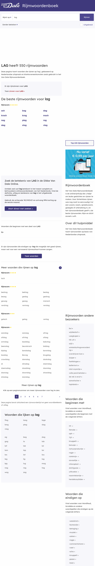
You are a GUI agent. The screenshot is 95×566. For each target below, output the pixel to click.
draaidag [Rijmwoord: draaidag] (47, 373)
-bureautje (73, 525)
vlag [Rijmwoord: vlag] (45, 125)
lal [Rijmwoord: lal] (43, 446)
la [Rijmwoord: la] (24, 441)
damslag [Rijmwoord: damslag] (26, 359)
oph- (71, 433)
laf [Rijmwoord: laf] (6, 446)
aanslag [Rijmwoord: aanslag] (4, 333)
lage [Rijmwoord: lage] (44, 420)
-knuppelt (73, 555)
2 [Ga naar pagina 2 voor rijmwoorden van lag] (20, 396)
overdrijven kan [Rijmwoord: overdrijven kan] (76, 354)
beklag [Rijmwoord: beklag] (25, 292)
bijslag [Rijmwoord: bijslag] (4, 350)
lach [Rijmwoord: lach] (3, 278)
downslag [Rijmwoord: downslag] (26, 373)
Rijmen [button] (87, 17)
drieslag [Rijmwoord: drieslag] (4, 377)
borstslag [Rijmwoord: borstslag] (47, 350)
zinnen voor (16, 91)
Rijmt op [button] (6, 17)
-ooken (72, 536)
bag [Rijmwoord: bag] (24, 110)
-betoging (73, 528)
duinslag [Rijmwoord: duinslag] (26, 377)
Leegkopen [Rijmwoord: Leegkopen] (74, 336)
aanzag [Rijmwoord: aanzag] (25, 333)
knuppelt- (73, 441)
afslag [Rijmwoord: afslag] (4, 337)
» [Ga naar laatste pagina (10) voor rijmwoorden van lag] (59, 396)
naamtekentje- (75, 475)
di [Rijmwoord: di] (2, 364)
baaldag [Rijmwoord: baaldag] (26, 342)
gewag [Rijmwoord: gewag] (4, 301)
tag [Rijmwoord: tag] (43, 468)
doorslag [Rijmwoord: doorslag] (47, 368)
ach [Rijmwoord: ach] (3, 110)
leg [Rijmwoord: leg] (6, 459)
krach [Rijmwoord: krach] (4, 115)
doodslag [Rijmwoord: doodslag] (26, 368)
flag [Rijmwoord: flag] (6, 420)
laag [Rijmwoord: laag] (25, 420)
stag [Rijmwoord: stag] (24, 125)
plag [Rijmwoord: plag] (24, 120)
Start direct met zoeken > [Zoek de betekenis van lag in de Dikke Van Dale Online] (20, 209)
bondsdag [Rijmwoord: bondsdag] (26, 350)
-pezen (72, 559)
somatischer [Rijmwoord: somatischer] (74, 380)
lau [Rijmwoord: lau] (43, 455)
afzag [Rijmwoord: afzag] (45, 337)
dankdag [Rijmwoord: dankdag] (47, 359)
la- (2, 232)
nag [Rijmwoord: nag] (3, 120)
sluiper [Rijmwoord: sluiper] (72, 358)
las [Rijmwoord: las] (6, 455)
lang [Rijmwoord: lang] (7, 425)
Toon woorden (31, 256)
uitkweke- (73, 472)
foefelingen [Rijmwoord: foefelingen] (74, 361)
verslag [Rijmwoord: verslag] (46, 305)
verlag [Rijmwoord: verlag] (46, 319)
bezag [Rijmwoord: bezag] (3, 296)
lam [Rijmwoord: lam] (6, 450)
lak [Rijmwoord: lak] (24, 446)
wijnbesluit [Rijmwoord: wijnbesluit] (73, 332)
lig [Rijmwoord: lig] (24, 459)
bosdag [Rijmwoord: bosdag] (4, 355)
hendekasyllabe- (76, 479)
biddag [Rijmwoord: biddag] (46, 346)
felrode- (72, 430)
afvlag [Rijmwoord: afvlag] (25, 337)
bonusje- (72, 445)
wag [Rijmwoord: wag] (6, 472)
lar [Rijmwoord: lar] (43, 450)
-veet (71, 548)
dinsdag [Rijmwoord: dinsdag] (25, 364)
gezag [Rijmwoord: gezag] (25, 301)
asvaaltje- (73, 460)
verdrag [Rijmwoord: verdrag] (4, 305)
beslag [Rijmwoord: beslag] (46, 292)
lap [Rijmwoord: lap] (24, 450)
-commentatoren (76, 544)
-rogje (71, 540)
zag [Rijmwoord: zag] (24, 472)
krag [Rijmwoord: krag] (24, 115)
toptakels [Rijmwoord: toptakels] (73, 384)
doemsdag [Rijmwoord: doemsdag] (5, 368)
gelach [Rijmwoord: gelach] (4, 319)
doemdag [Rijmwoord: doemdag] (47, 364)
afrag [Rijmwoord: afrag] (45, 333)
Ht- (70, 426)
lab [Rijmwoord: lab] (43, 441)
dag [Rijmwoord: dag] (45, 110)
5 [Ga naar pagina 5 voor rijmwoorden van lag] (33, 396)
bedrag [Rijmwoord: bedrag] (4, 292)
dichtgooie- (74, 468)
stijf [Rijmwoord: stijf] (70, 344)
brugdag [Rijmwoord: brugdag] (47, 355)
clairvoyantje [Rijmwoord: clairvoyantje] (74, 369)
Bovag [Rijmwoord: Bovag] (25, 355)
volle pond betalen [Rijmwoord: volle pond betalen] (77, 373)
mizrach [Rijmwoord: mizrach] (46, 301)
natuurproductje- (76, 449)
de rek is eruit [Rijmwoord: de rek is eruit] (75, 377)
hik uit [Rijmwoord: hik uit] (71, 340)
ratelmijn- (73, 456)
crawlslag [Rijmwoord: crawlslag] (5, 359)
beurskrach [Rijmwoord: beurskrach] (27, 346)
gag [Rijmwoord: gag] (6, 441)
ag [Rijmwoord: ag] (6, 437)
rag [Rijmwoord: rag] (45, 120)
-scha (71, 551)
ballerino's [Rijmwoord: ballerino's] (73, 365)
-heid (71, 563)
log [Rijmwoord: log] (43, 459)
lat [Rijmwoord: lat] (24, 455)
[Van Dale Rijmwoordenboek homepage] (11, 5)
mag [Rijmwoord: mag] (44, 463)
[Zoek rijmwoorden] (25, 17)
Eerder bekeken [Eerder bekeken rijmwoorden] (9, 24)
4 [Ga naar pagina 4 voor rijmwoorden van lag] (29, 396)
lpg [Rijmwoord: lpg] (6, 463)
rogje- (71, 453)
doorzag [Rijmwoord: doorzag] (4, 373)
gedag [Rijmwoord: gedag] (25, 296)
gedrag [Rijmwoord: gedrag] (46, 296)
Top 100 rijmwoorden (80, 143)
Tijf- (70, 437)
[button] (60, 267)
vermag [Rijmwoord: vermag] (25, 305)
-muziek (72, 532)
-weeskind (73, 521)
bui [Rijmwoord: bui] (70, 328)
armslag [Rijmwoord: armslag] (4, 342)
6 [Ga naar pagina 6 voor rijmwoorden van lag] (37, 396)
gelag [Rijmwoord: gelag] (24, 319)
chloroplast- (74, 464)
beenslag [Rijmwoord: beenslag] (5, 346)
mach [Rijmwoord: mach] (46, 115)
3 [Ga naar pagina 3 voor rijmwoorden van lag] (25, 396)
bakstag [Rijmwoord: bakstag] (46, 342)
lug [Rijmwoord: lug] (24, 463)
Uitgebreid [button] (88, 25)
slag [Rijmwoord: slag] (3, 125)
